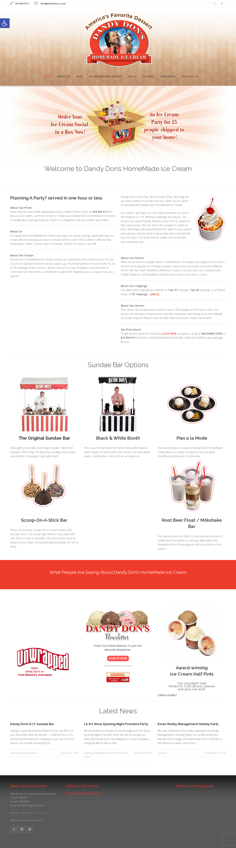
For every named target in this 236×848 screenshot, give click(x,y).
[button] (5, 23)
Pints (132, 76)
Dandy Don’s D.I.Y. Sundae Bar (32, 724)
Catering (148, 76)
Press (33, 753)
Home (47, 76)
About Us (63, 76)
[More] (155, 294)
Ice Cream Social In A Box (105, 76)
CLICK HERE (169, 333)
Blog (79, 76)
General (24, 753)
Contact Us (190, 76)
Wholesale (167, 76)
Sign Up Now (118, 658)
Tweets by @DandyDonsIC (83, 793)
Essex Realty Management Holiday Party (188, 724)
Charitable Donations (105, 753)
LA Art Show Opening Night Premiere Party (116, 724)
